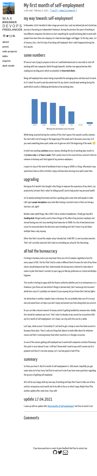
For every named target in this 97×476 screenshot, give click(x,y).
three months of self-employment (61, 407)
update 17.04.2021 (38, 400)
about (5, 42)
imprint (6, 61)
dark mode (8, 65)
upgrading (31, 180)
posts (5, 46)
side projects (9, 51)
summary (30, 360)
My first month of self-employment (54, 5)
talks (5, 56)
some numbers (34, 56)
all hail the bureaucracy (40, 252)
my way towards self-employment (48, 19)
